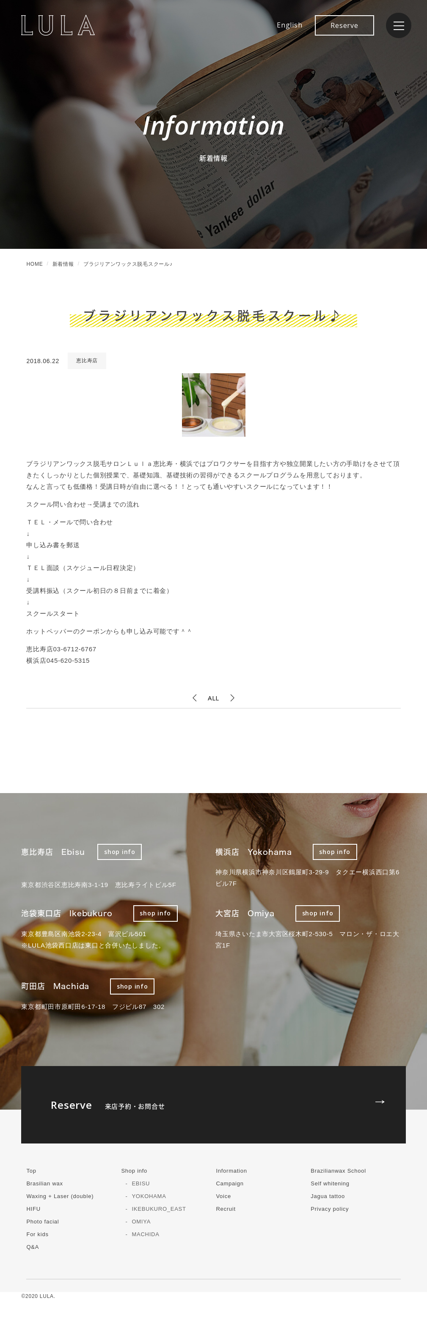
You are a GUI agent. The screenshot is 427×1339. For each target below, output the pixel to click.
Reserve (344, 25)
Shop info (134, 1171)
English (289, 25)
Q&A (32, 1247)
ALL (213, 698)
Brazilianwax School (338, 1171)
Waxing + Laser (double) (60, 1196)
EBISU (141, 1183)
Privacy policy (330, 1209)
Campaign (229, 1183)
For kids (37, 1234)
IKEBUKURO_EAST (159, 1209)
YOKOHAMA (149, 1196)
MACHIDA (145, 1234)
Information (231, 1171)
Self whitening (330, 1183)
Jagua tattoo (328, 1196)
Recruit (225, 1209)
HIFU (33, 1209)
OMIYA (141, 1221)
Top (31, 1171)
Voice (223, 1196)
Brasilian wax (44, 1183)
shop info (119, 852)
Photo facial (42, 1221)
